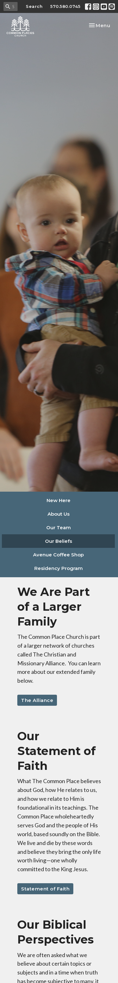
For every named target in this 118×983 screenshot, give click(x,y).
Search (34, 6)
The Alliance (37, 700)
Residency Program (58, 568)
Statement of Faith (45, 889)
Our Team (58, 527)
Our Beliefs (58, 541)
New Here (58, 500)
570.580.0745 (65, 6)
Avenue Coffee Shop (58, 555)
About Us (59, 514)
